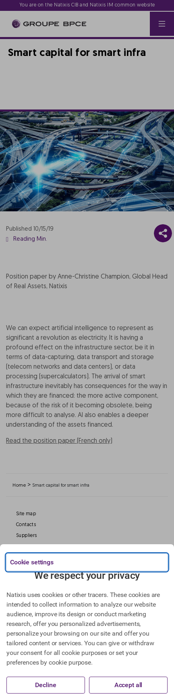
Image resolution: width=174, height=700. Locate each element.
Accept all (128, 685)
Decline (45, 685)
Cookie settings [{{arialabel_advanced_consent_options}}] (32, 562)
